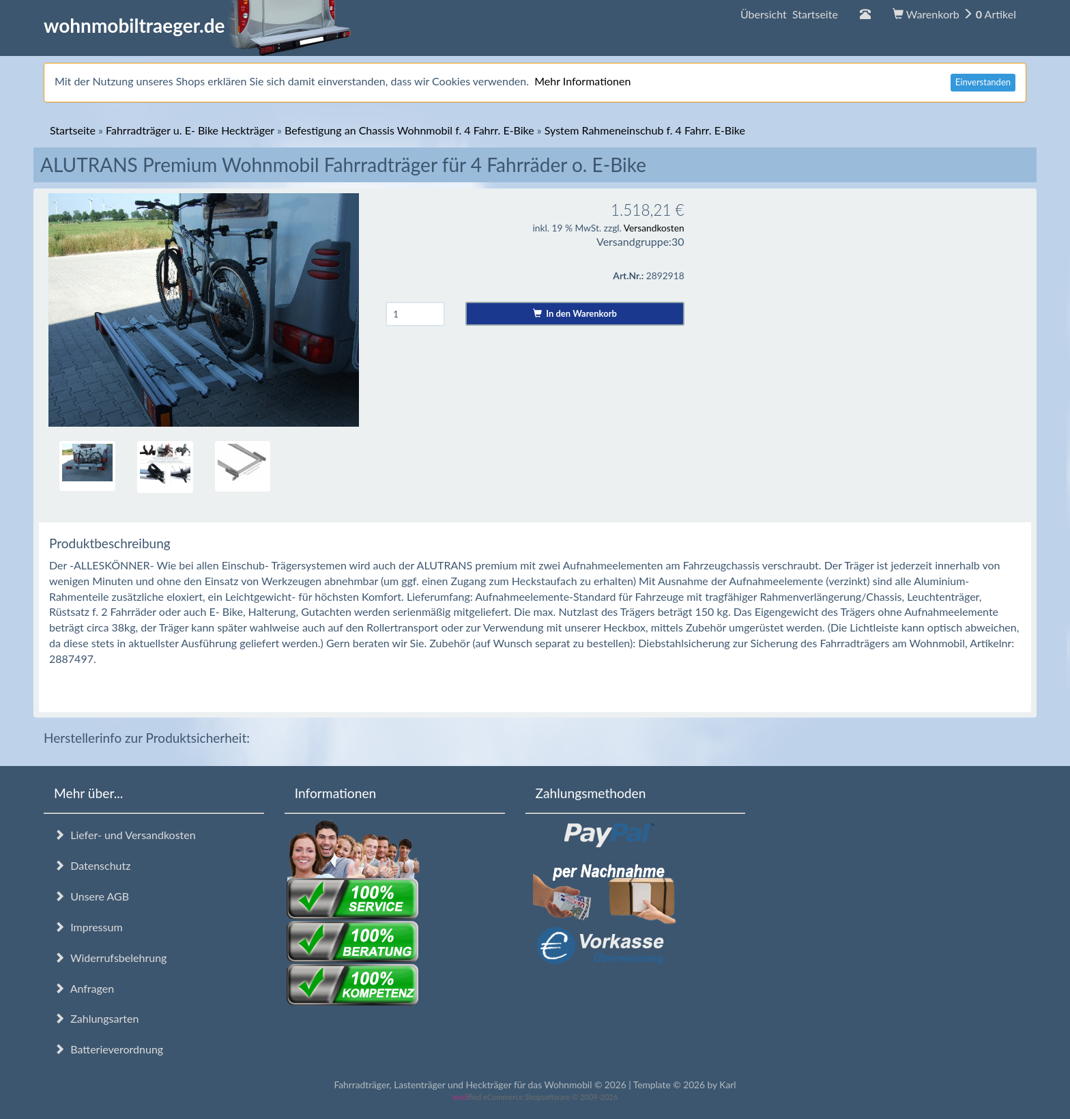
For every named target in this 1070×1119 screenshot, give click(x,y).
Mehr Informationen (582, 80)
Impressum (88, 926)
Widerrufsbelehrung (110, 957)
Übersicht (789, 14)
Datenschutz (92, 865)
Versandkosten (654, 227)
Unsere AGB (91, 896)
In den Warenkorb (575, 313)
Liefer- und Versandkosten (125, 834)
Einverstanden (983, 81)
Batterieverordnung (108, 1049)
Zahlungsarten (96, 1018)
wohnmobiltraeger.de (197, 25)
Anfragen (84, 988)
